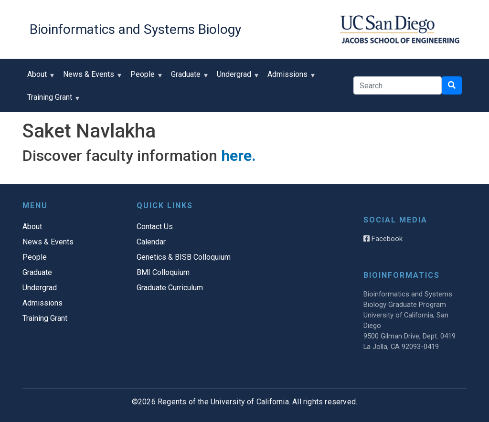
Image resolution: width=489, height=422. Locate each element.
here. (238, 156)
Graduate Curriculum (170, 287)
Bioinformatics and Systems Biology (135, 29)
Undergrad (236, 77)
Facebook (383, 238)
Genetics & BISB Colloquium (184, 257)
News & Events (90, 77)
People (145, 77)
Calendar (151, 241)
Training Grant (51, 100)
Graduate (188, 77)
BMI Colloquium (163, 272)
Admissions (290, 77)
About (39, 77)
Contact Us (155, 226)
